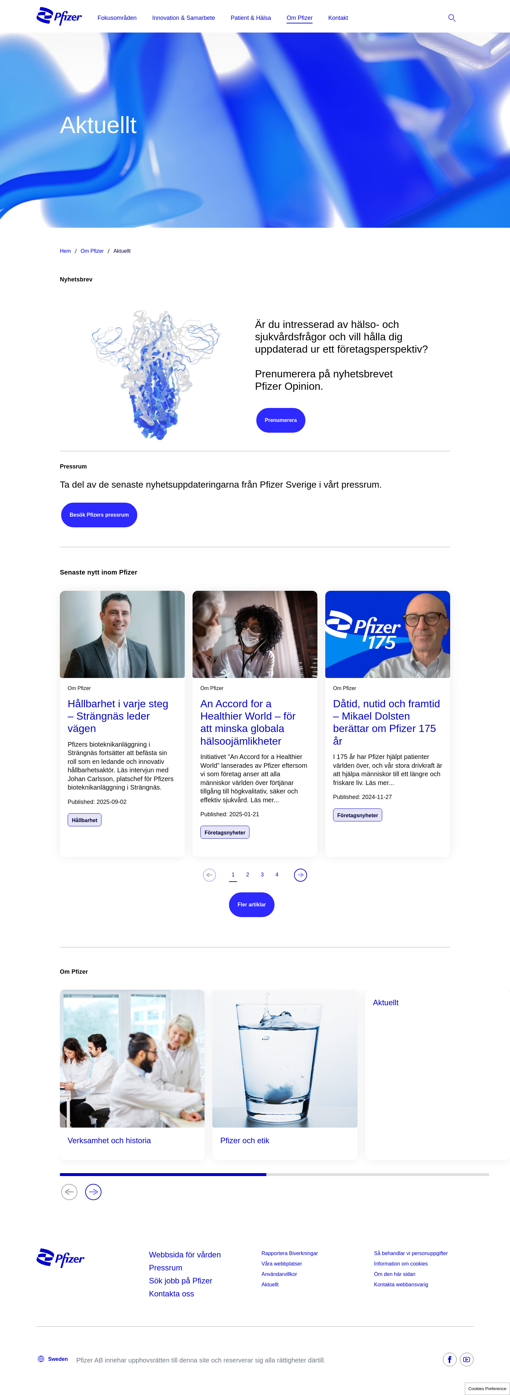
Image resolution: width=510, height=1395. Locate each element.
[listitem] (445, 17)
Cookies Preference (487, 1388)
